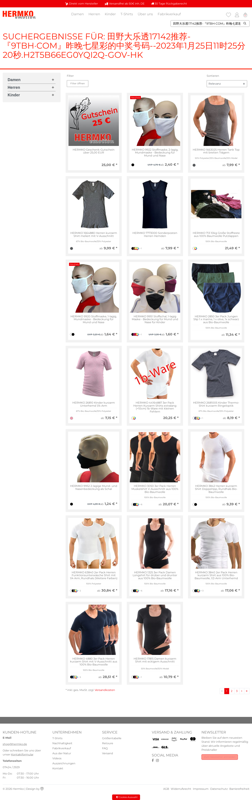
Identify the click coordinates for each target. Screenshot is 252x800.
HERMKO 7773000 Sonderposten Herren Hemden (154, 234)
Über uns (145, 14)
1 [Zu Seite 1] (226, 691)
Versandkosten (105, 690)
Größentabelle (111, 738)
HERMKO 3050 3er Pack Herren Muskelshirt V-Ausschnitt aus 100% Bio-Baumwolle (154, 489)
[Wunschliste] (228, 15)
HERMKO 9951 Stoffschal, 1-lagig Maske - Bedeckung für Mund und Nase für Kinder (155, 319)
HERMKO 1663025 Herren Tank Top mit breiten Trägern (216, 151)
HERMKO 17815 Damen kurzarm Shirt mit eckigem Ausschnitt (155, 660)
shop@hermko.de (15, 744)
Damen (77, 14)
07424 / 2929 (11, 767)
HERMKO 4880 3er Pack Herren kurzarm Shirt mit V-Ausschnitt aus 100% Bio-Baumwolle (93, 661)
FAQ (105, 748)
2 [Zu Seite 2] (231, 691)
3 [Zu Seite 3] (237, 691)
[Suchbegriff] (210, 23)
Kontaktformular (22, 754)
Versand (107, 753)
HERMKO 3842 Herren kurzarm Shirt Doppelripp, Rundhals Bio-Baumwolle (216, 489)
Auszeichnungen (63, 763)
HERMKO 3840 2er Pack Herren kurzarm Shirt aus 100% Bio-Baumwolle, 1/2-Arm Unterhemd (216, 575)
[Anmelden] (237, 15)
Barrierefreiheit (239, 788)
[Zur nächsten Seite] (241, 691)
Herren (94, 14)
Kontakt (57, 768)
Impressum (201, 788)
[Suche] (245, 23)
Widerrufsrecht (181, 788)
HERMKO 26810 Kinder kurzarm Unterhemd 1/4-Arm (93, 404)
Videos (56, 758)
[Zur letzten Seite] (246, 691)
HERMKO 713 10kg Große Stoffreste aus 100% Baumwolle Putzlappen (216, 234)
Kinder (110, 14)
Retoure (107, 743)
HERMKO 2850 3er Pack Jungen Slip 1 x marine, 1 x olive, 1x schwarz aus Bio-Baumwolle (216, 319)
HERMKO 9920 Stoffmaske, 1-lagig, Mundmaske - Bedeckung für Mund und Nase (94, 319)
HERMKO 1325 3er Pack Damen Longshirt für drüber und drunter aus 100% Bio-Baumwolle (155, 575)
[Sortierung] (227, 83)
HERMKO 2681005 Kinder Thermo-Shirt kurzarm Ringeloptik (216, 404)
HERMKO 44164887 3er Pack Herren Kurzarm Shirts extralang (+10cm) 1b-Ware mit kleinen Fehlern (154, 407)
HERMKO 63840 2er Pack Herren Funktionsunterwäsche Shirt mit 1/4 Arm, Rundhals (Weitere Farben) (93, 575)
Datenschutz (219, 788)
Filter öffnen (77, 83)
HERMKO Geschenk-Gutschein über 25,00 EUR (93, 151)
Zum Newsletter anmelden (219, 756)
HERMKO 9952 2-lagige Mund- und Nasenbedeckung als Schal (93, 487)
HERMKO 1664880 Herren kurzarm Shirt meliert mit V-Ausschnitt (93, 234)
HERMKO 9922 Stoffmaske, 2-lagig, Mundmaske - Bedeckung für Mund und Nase (155, 152)
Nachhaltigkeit (62, 743)
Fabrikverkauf (169, 14)
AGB (166, 788)
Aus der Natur (61, 753)
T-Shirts (127, 14)
